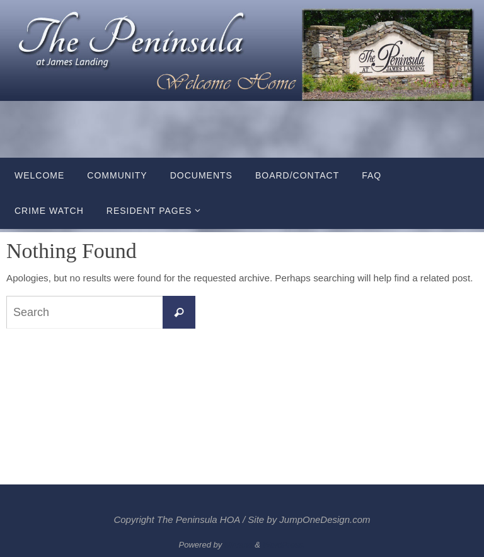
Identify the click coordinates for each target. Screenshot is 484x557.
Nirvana (238, 544)
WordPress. (284, 544)
